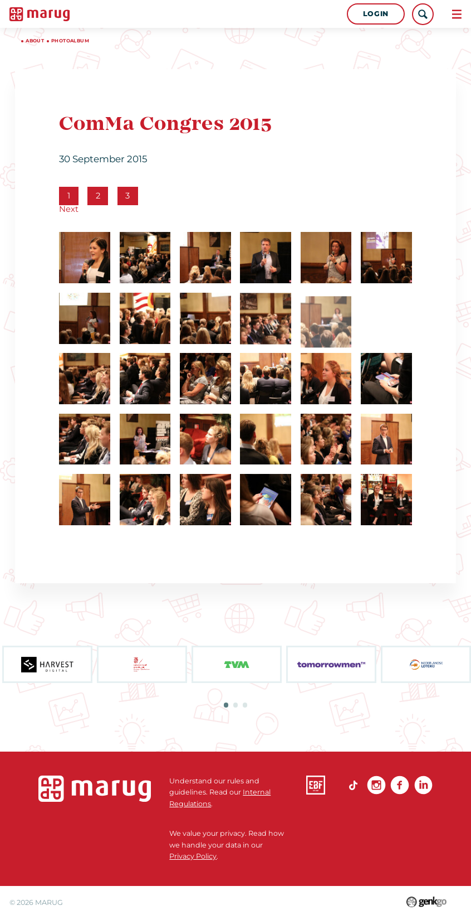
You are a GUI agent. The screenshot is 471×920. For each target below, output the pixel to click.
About (35, 40)
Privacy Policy (193, 856)
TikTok (353, 785)
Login (376, 13)
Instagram (376, 785)
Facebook (399, 785)
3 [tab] (245, 705)
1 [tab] (226, 705)
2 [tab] (235, 705)
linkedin (423, 785)
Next (68, 209)
